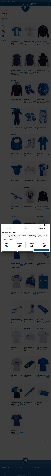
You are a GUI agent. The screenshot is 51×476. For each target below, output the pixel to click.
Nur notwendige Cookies (9, 250)
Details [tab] (25, 228)
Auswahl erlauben (25, 250)
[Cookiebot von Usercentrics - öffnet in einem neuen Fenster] (44, 225)
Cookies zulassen (41, 250)
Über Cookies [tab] (42, 228)
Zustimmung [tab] (8, 228)
